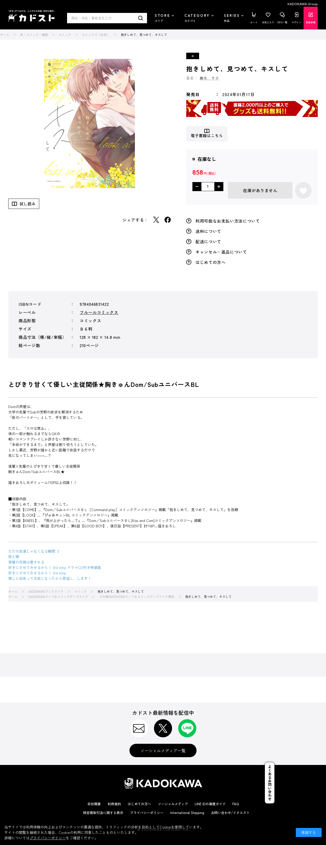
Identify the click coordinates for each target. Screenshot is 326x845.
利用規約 (114, 803)
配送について (208, 241)
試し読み (28, 203)
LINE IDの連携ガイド (210, 803)
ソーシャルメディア (173, 803)
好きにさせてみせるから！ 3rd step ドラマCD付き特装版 (54, 567)
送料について (208, 231)
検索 (140, 18)
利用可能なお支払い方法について (227, 221)
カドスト (31, 15)
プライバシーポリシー (147, 812)
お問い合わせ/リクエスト (230, 812)
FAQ (235, 803)
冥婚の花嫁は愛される (26, 562)
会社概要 (94, 803)
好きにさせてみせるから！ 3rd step (37, 572)
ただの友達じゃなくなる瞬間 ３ (34, 551)
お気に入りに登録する (303, 190)
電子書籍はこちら (207, 135)
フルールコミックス (99, 312)
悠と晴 (13, 556)
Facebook (168, 220)
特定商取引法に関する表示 (103, 812)
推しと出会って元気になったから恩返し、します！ (49, 578)
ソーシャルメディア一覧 (163, 750)
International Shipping (187, 812)
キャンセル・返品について (221, 252)
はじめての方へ (210, 262)
